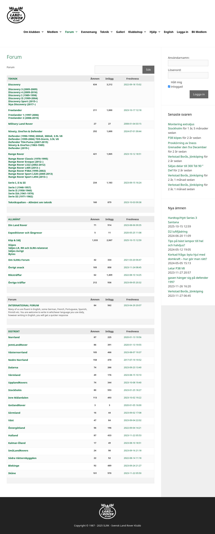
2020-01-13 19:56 (132, 337)
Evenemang (89, 32)
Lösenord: (174, 70)
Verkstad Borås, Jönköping (185, 156)
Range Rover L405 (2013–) (24, 167)
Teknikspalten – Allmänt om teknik (30, 202)
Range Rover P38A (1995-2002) (27, 170)
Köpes (12, 245)
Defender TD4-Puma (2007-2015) (28, 142)
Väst (11, 420)
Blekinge (13, 465)
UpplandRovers (17, 382)
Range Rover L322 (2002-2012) (26, 164)
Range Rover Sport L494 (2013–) (27, 176)
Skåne (12, 473)
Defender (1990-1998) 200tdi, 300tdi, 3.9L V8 (35, 136)
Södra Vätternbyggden (22, 458)
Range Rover (16, 154)
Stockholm (15, 390)
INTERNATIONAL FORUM (23, 305)
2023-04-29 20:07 (132, 305)
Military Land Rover (20, 123)
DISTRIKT (14, 331)
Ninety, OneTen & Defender (25, 131)
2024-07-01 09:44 (132, 131)
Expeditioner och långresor (25, 232)
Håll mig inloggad (177, 84)
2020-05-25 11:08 (132, 232)
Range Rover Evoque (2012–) (25, 161)
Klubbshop (138, 31)
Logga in (182, 32)
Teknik (107, 31)
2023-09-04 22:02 (132, 420)
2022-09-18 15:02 (132, 84)
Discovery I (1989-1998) (22, 95)
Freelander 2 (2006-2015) (23, 117)
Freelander (15, 110)
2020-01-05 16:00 (132, 405)
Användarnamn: (178, 58)
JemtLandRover (18, 344)
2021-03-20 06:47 (132, 259)
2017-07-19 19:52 (132, 359)
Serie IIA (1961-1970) (21, 193)
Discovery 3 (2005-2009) (22, 89)
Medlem (55, 31)
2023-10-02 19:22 (132, 397)
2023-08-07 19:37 (132, 352)
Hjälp (156, 31)
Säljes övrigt (16, 251)
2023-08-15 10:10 (132, 374)
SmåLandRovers (18, 450)
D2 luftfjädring (177, 231)
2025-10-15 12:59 (132, 240)
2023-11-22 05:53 (132, 435)
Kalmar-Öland (17, 443)
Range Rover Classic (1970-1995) (28, 158)
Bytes (11, 254)
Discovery (14, 84)
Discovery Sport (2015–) (22, 101)
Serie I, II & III (17, 182)
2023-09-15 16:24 (132, 182)
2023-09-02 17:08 (132, 412)
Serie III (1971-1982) (20, 196)
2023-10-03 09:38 (132, 202)
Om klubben (34, 31)
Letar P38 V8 (176, 268)
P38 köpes (175, 138)
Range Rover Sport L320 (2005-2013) (30, 173)
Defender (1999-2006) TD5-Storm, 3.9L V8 (33, 139)
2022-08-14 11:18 (132, 457)
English (168, 32)
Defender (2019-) (18, 148)
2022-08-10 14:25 (132, 274)
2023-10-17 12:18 (132, 110)
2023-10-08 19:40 (132, 382)
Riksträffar (15, 275)
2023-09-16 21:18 (132, 450)
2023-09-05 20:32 (132, 282)
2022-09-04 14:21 (132, 427)
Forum (72, 31)
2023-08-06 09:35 (132, 225)
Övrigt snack (16, 267)
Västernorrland (17, 352)
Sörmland (14, 412)
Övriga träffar (17, 282)
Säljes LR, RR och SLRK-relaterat (28, 248)
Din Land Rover (17, 225)
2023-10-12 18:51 (132, 153)
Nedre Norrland (18, 359)
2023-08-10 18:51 (132, 442)
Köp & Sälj (14, 240)
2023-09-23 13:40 (132, 367)
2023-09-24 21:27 (132, 465)
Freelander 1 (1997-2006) (23, 114)
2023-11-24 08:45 (132, 267)
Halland (13, 435)
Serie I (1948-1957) (19, 187)
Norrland (14, 337)
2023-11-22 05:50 (132, 473)
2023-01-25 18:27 (132, 390)
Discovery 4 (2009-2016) (22, 92)
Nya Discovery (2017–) (22, 104)
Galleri (120, 32)
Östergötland (16, 427)
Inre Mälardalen (18, 397)
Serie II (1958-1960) (20, 190)
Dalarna (13, 367)
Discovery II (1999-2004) (23, 98)
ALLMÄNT (14, 219)
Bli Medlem (199, 32)
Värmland (14, 375)
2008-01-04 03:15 (132, 123)
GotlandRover (17, 405)
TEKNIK (12, 78)
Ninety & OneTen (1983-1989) (26, 145)
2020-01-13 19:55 (132, 344)
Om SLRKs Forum (19, 259)
